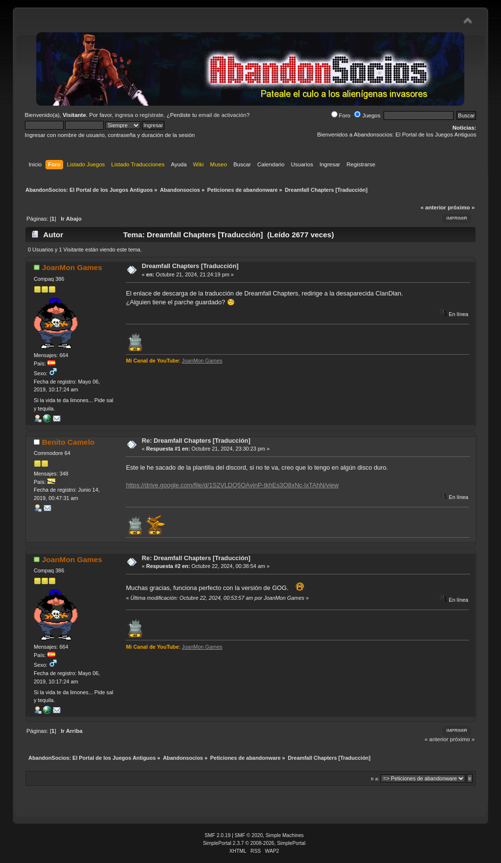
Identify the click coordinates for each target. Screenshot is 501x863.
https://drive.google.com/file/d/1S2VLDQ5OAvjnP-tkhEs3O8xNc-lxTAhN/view (232, 485)
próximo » (461, 207)
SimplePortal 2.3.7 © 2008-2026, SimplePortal (254, 843)
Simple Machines (285, 835)
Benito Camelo (68, 442)
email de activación (223, 115)
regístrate (151, 115)
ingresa (124, 115)
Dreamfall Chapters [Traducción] (190, 266)
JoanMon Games (72, 267)
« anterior (433, 207)
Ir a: (375, 778)
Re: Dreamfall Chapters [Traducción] (196, 440)
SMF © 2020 (249, 835)
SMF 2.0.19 (217, 835)
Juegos (367, 115)
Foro (341, 115)
